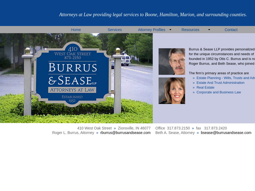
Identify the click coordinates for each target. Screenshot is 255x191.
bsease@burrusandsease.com (226, 133)
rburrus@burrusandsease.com (125, 133)
